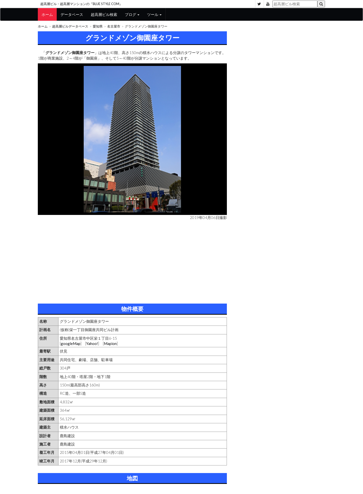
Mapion (110, 343)
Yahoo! (92, 343)
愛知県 (98, 26)
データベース (71, 14)
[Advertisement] (132, 260)
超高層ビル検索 (104, 14)
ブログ (132, 14)
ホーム (47, 14)
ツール (154, 14)
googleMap (70, 343)
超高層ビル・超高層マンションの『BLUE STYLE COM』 (81, 4)
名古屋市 (113, 26)
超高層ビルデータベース (70, 26)
